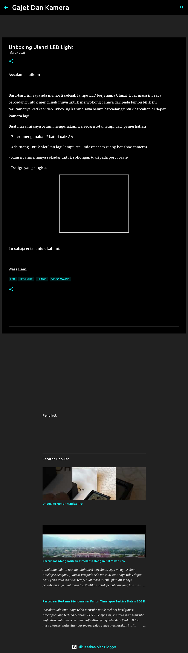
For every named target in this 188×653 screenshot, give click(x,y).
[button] (11, 61)
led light (26, 279)
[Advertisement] (94, 370)
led (12, 279)
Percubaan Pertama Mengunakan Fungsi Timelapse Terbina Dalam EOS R (94, 601)
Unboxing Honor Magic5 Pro (63, 503)
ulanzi (42, 279)
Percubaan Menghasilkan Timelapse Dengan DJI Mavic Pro (84, 561)
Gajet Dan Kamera (40, 7)
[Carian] (75, 7)
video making (60, 279)
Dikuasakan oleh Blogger (94, 647)
